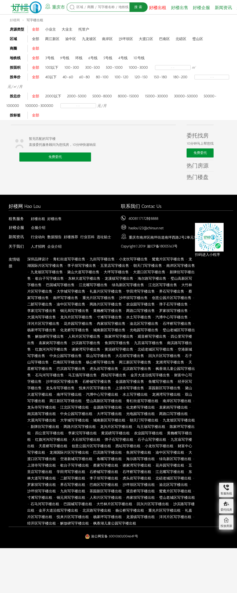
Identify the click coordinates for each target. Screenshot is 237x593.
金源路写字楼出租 (107, 407)
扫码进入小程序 (207, 254)
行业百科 (87, 237)
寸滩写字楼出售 (109, 317)
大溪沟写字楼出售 (41, 317)
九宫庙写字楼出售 (148, 343)
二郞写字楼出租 (72, 478)
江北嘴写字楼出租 (170, 472)
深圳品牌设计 (38, 259)
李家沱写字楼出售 (41, 311)
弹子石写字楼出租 (119, 439)
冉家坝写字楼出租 (140, 497)
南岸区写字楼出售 (180, 265)
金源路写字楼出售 (129, 381)
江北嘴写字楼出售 (93, 285)
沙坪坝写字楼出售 (133, 298)
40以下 (51, 77)
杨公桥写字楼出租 (129, 510)
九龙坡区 (89, 39)
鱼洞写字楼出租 (138, 452)
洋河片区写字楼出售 (43, 323)
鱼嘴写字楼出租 (109, 459)
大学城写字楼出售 (71, 291)
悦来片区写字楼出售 (95, 388)
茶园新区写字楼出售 (164, 388)
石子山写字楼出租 (152, 439)
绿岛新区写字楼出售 (128, 285)
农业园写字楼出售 (140, 304)
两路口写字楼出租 (173, 414)
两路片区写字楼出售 (106, 304)
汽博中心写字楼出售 (172, 317)
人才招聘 (38, 246)
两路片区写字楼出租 (80, 427)
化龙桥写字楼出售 (74, 330)
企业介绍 (54, 246)
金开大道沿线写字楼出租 (58, 510)
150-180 (160, 77)
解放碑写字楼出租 (74, 523)
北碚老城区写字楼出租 (173, 478)
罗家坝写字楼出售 (173, 311)
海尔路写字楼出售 (152, 278)
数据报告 (54, 237)
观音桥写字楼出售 (152, 336)
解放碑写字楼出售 (49, 336)
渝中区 (70, 39)
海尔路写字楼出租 (140, 459)
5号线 (107, 58)
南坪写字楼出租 (69, 394)
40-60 (67, 77)
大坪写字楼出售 (116, 272)
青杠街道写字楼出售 (69, 259)
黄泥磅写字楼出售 (119, 349)
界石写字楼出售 (171, 291)
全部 (35, 29)
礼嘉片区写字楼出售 (106, 291)
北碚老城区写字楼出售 (155, 349)
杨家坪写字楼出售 (41, 330)
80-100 (102, 77)
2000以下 (53, 96)
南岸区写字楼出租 (177, 401)
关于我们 (16, 246)
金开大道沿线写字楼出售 (150, 375)
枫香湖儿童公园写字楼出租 (114, 523)
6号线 (92, 58)
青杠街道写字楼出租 (142, 401)
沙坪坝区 (126, 39)
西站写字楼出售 (113, 375)
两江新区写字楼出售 (135, 362)
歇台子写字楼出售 (49, 278)
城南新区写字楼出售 (109, 330)
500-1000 (114, 67)
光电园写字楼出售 (144, 330)
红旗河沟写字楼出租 (51, 439)
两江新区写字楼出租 (65, 401)
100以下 (52, 67)
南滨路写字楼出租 (41, 414)
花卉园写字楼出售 (78, 323)
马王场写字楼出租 (151, 427)
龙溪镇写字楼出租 (140, 517)
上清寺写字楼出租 (41, 465)
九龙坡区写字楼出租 (179, 420)
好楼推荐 (71, 237)
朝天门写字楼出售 (147, 265)
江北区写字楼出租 (74, 407)
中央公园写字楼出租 (76, 414)
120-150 (141, 77)
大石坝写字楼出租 (86, 439)
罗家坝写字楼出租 (41, 485)
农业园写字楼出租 (148, 433)
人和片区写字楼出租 (106, 497)
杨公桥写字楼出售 (100, 362)
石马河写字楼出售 (49, 375)
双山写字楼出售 (98, 356)
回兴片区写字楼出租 (153, 504)
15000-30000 (156, 96)
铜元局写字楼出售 (74, 311)
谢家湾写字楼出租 (137, 465)
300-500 (92, 67)
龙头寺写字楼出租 (41, 407)
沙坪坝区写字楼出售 (62, 381)
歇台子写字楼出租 (74, 465)
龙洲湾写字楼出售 (170, 362)
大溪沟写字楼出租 (41, 420)
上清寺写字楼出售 (129, 388)
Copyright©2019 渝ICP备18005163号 (149, 246)
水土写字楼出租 (135, 394)
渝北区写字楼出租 (173, 485)
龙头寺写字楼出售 (60, 388)
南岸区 (107, 39)
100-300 (71, 67)
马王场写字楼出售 (82, 375)
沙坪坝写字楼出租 (41, 491)
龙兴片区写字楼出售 (76, 317)
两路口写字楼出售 (140, 311)
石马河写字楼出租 (45, 504)
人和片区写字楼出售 (84, 336)
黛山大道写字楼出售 (83, 272)
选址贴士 (104, 237)
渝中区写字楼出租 (170, 452)
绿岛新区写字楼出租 (175, 459)
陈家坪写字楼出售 (119, 336)
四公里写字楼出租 (49, 433)
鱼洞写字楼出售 (117, 343)
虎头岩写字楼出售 (104, 369)
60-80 (84, 77)
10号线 (138, 58)
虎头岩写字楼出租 (137, 478)
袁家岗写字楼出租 (173, 407)
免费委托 (55, 157)
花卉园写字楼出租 (170, 465)
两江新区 (52, 39)
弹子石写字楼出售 (173, 304)
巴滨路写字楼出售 (71, 369)
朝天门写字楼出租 (144, 420)
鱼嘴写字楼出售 (160, 381)
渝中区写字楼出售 (71, 304)
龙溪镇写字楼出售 (119, 278)
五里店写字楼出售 (114, 265)
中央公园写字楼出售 (65, 356)
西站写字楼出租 (127, 446)
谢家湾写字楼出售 (86, 349)
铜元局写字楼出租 (71, 497)
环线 (78, 58)
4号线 (123, 58)
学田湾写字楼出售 (140, 291)
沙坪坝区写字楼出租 (139, 485)
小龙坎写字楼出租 (159, 446)
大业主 (67, 29)
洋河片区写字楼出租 (175, 517)
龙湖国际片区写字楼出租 (69, 452)
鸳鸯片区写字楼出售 (168, 259)
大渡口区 (146, 39)
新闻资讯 (223, 7)
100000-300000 (39, 106)
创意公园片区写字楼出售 (171, 298)
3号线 (49, 58)
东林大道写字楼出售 (84, 278)
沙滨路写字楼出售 (86, 343)
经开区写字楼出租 (41, 523)
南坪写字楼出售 (65, 298)
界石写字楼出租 (72, 485)
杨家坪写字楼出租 (107, 517)
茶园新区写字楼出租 (106, 491)
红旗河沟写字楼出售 (51, 349)
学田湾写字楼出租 (71, 472)
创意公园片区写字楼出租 (91, 446)
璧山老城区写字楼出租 (177, 497)
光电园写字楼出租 (140, 414)
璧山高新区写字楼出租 (104, 401)
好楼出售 (179, 7)
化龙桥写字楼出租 (140, 407)
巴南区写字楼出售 (67, 362)
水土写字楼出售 (138, 317)
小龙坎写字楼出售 (133, 259)
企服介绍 (38, 228)
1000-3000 (138, 67)
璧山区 (197, 39)
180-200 (180, 77)
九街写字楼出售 (102, 259)
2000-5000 (76, 96)
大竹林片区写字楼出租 (114, 504)
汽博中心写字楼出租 (102, 394)
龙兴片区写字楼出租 (116, 427)
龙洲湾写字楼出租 (166, 394)
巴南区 (164, 39)
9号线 (64, 58)
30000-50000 (186, 96)
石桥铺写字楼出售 (96, 381)
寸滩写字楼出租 (39, 497)
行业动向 (38, 237)
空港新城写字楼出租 (76, 459)
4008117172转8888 (143, 218)
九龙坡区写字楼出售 (47, 272)
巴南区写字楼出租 (104, 485)
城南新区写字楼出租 (109, 420)
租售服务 (16, 218)
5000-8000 (102, 96)
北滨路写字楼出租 (96, 510)
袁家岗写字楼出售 (53, 343)
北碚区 (181, 39)
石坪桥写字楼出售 (177, 323)
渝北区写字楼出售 (144, 323)
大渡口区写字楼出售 (149, 272)
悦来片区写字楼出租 (73, 517)
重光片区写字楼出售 (98, 298)
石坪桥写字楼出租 (137, 472)
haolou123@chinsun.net (146, 228)
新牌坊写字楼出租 (45, 427)
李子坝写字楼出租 (104, 478)
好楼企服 (201, 7)
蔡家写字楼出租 (105, 465)
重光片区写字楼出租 (164, 510)
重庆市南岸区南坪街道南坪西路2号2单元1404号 (167, 237)
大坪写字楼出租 (109, 414)
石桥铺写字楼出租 (104, 472)
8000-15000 (128, 96)
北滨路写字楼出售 (137, 369)
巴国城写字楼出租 (78, 504)
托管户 (83, 29)
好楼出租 (157, 7)
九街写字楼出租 (72, 491)
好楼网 (15, 20)
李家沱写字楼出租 (82, 433)
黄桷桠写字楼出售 (107, 311)
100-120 (121, 77)
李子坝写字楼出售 (81, 265)
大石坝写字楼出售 (129, 356)
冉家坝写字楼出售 (111, 323)
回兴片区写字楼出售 (164, 356)
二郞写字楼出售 (39, 304)
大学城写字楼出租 (74, 420)
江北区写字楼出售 (162, 285)
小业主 (50, 29)
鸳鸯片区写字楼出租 (175, 491)
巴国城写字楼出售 (60, 285)
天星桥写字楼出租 (53, 446)
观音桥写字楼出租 (140, 491)
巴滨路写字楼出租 (107, 452)
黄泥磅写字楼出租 (115, 433)
